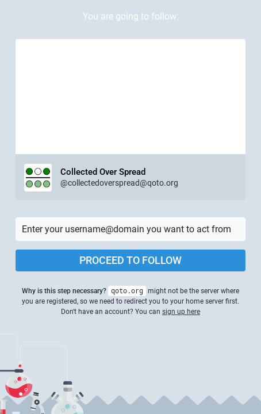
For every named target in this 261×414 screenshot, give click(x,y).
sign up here (181, 312)
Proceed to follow (130, 260)
